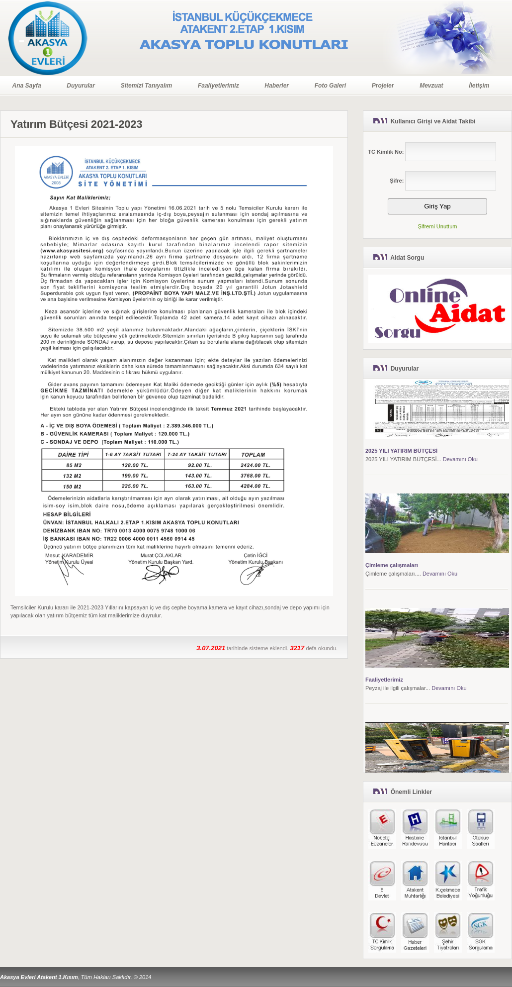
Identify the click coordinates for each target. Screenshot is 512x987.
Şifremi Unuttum (437, 226)
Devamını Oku (460, 460)
